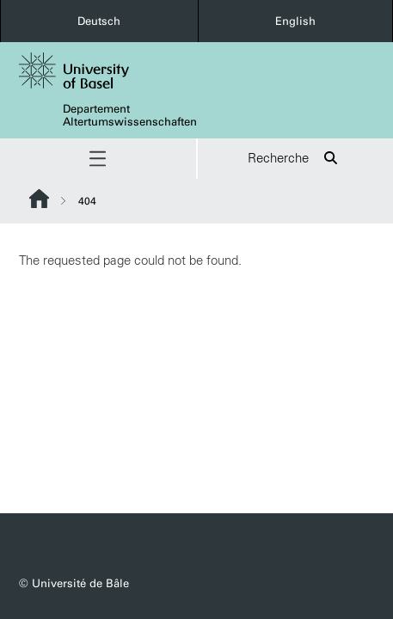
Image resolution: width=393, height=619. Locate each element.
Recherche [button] (295, 159)
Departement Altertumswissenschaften (130, 115)
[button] (98, 158)
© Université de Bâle (74, 583)
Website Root (39, 198)
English (295, 21)
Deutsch (98, 21)
